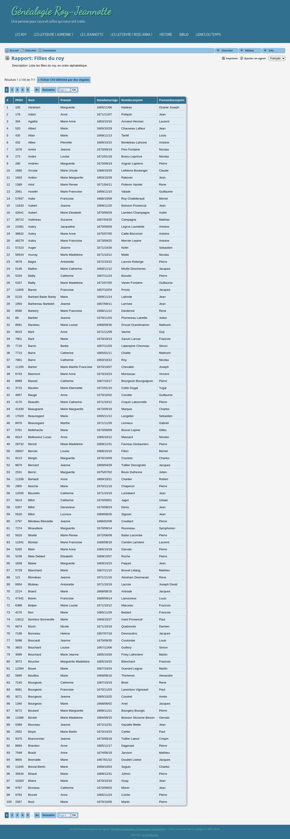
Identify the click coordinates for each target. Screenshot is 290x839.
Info (271, 50)
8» (37, 89)
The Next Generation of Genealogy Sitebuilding (138, 829)
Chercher (227, 50)
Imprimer (232, 58)
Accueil (14, 50)
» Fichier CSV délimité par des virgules (63, 80)
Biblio (183, 34)
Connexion (49, 50)
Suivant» (48, 89)
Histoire (166, 34)
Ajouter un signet (255, 58)
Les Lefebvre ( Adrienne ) (53, 34)
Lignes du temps (208, 34)
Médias (249, 50)
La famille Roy (150, 835)
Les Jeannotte (91, 34)
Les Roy (21, 34)
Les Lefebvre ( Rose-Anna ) (131, 34)
